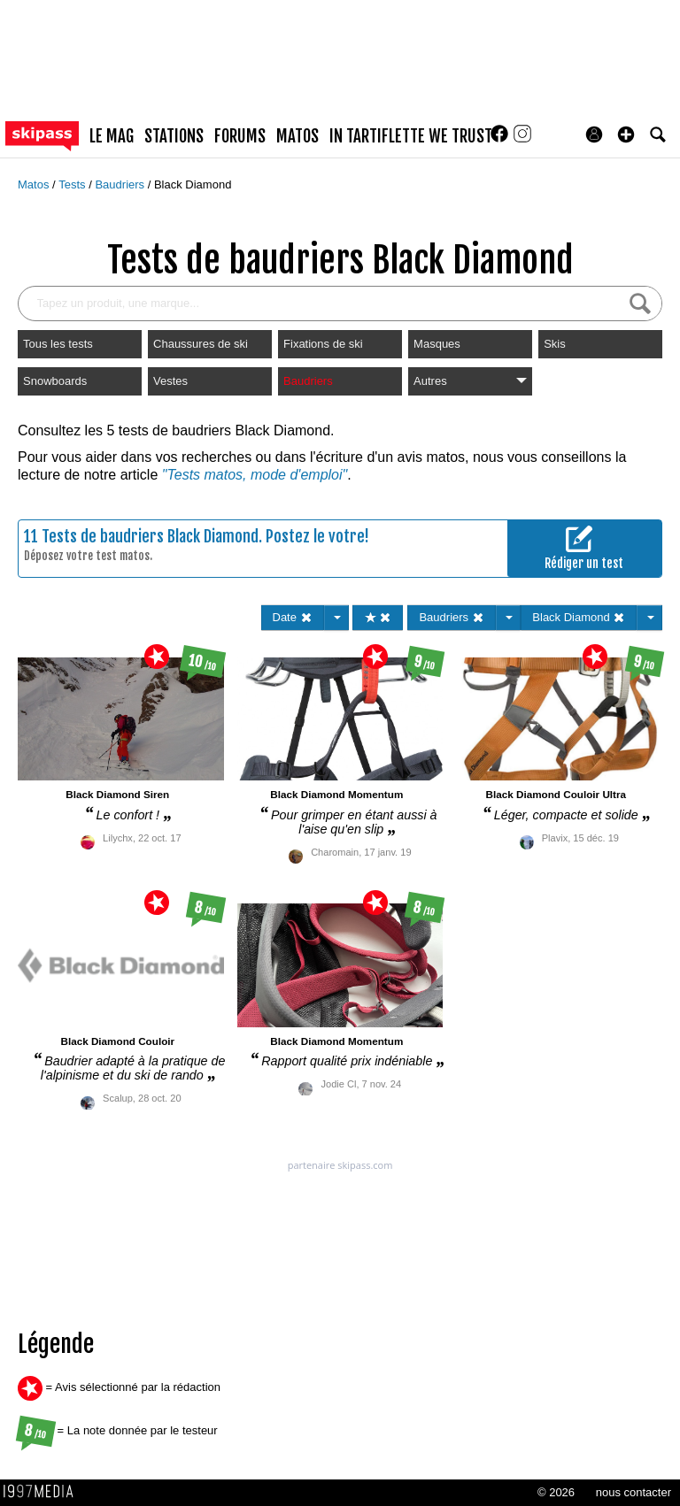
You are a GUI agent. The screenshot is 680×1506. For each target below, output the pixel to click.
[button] (626, 134)
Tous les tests (58, 343)
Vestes (170, 381)
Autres (470, 381)
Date (293, 617)
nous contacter (633, 1492)
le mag (111, 136)
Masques (436, 343)
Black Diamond (192, 184)
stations (174, 136)
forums (240, 136)
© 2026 (556, 1492)
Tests (73, 184)
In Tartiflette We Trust (410, 136)
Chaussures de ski (200, 343)
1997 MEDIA (43, 1491)
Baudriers (121, 184)
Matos (35, 184)
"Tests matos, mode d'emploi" (254, 474)
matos (297, 136)
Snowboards (55, 381)
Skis (555, 343)
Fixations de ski (323, 343)
